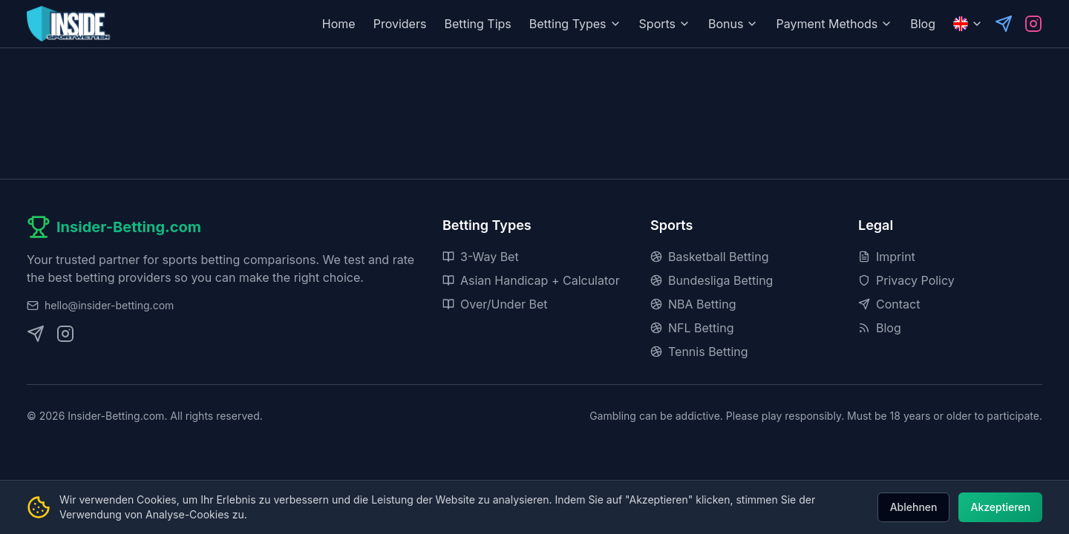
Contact (889, 304)
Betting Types (575, 23)
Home (339, 23)
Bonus (733, 23)
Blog (922, 23)
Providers (400, 23)
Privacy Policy (906, 280)
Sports (664, 23)
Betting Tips (477, 23)
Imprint (886, 256)
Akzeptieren (1000, 507)
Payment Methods (834, 23)
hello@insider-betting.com (109, 305)
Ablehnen (914, 507)
